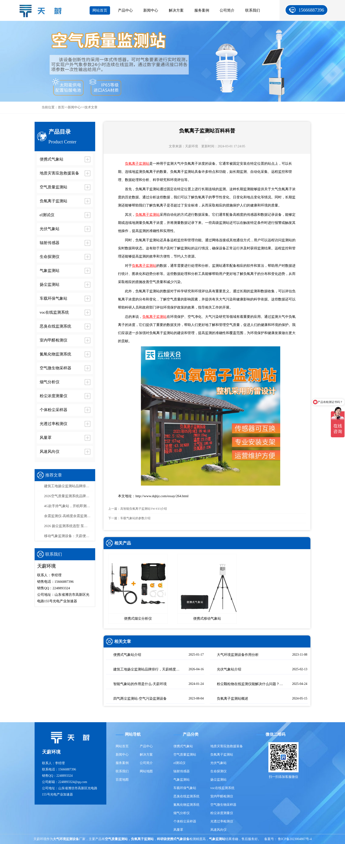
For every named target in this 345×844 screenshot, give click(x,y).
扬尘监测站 (218, 779)
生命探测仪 (218, 771)
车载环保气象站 (184, 788)
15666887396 (311, 10)
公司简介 (227, 10)
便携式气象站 (183, 746)
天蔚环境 (191, 146)
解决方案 (176, 10)
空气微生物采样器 (223, 804)
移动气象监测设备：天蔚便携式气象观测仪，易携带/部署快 (68, 536)
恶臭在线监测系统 (186, 796)
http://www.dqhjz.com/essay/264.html (162, 496)
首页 (61, 107)
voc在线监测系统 (222, 788)
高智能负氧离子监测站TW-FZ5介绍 (143, 508)
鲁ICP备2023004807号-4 (295, 839)
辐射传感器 (181, 771)
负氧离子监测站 (137, 163)
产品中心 (125, 10)
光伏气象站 (218, 763)
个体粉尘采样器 (184, 821)
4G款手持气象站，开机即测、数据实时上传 (68, 506)
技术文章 (91, 107)
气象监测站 (181, 779)
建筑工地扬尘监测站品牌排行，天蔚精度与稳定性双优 (68, 486)
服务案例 (201, 10)
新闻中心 (150, 10)
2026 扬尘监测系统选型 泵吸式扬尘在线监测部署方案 (68, 526)
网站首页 (99, 10)
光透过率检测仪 (221, 821)
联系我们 (252, 10)
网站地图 (146, 771)
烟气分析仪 (181, 813)
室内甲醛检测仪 (221, 796)
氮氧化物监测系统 (186, 804)
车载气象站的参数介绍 (135, 518)
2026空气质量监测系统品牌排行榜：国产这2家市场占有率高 (68, 496)
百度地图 (122, 779)
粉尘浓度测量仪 (221, 813)
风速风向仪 (218, 829)
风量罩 (178, 829)
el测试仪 (179, 763)
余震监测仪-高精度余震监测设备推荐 (68, 516)
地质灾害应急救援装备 (226, 746)
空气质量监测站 (184, 754)
